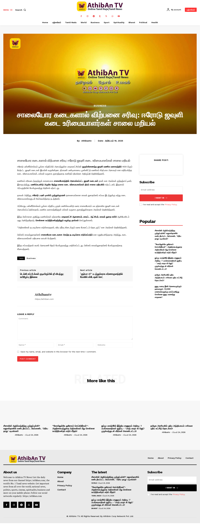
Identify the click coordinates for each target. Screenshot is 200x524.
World (94, 483)
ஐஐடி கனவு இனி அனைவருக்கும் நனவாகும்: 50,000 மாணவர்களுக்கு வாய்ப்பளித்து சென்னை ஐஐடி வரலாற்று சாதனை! (168, 291)
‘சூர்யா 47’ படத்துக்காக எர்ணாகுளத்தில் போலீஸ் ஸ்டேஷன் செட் (101, 275)
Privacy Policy (171, 204)
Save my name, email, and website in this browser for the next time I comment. (58, 352)
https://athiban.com (44, 299)
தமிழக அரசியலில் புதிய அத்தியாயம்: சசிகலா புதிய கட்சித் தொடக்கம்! (168, 277)
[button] (21, 10)
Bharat (94, 508)
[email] (161, 189)
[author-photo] (8, 435)
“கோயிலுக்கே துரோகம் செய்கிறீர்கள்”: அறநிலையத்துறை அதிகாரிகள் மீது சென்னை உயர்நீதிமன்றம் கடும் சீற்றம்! (168, 248)
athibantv (86, 141)
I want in (161, 198)
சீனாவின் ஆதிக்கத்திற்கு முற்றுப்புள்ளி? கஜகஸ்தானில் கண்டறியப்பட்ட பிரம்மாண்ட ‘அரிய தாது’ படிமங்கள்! (168, 234)
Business (100, 106)
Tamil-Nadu (96, 496)
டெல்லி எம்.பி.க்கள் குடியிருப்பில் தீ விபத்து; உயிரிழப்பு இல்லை (42, 275)
